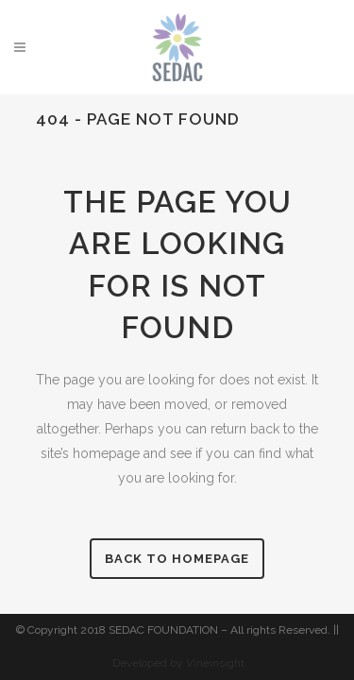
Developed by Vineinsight (178, 663)
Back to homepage (177, 559)
